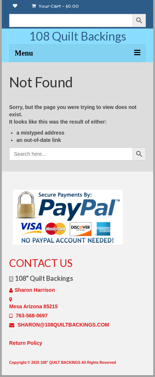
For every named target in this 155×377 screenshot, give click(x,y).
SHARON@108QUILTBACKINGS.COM (59, 325)
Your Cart (55, 6)
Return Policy (25, 343)
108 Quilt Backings (77, 36)
